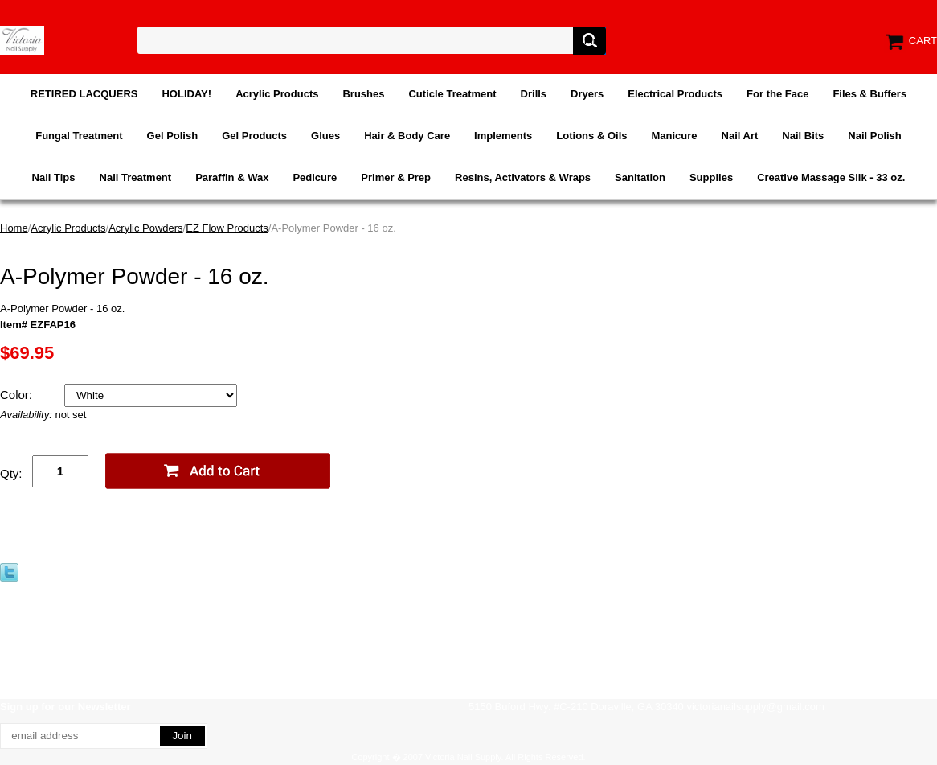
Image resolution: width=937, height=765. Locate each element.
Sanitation (640, 177)
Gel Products (254, 136)
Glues (325, 136)
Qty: (11, 473)
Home (14, 228)
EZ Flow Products (227, 228)
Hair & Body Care (407, 136)
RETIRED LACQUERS (84, 94)
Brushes (363, 94)
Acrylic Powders (145, 228)
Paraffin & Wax (231, 177)
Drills (534, 94)
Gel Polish (172, 136)
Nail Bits (803, 136)
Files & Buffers (869, 94)
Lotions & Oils (591, 136)
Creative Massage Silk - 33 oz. (831, 177)
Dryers (587, 94)
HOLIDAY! (186, 94)
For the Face (777, 94)
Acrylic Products (276, 94)
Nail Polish (874, 136)
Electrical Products (675, 94)
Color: (17, 394)
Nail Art (740, 136)
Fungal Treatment (78, 136)
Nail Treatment (136, 177)
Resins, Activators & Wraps (523, 177)
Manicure (674, 136)
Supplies (711, 177)
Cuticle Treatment (452, 94)
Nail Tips (54, 177)
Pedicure (315, 177)
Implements (503, 136)
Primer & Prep (396, 177)
